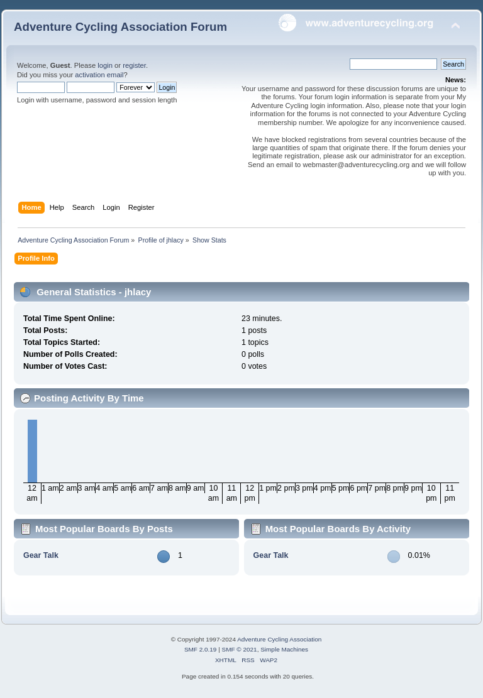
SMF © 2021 (239, 649)
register (134, 65)
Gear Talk (40, 555)
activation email (99, 75)
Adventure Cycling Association (279, 639)
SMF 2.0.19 (200, 649)
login (105, 65)
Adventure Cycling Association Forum (120, 26)
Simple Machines (284, 649)
